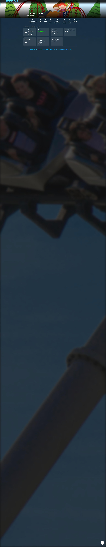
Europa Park (30, 15)
